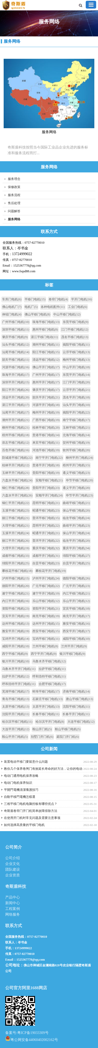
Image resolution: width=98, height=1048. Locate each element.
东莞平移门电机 (75, 322)
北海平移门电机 (76, 435)
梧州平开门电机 (76, 465)
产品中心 (12, 897)
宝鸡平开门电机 (15, 639)
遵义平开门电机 (76, 488)
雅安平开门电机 (15, 631)
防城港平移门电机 (17, 458)
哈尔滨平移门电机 (17, 721)
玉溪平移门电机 (15, 510)
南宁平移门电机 (76, 420)
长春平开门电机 (76, 714)
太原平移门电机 (15, 706)
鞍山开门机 (42, 729)
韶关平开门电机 (46, 397)
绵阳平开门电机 (15, 563)
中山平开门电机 (76, 367)
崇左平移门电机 (15, 442)
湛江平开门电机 (15, 405)
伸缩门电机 (11, 314)
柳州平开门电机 (79, 458)
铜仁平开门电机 (15, 503)
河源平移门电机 (15, 367)
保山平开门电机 (76, 533)
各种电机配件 (53, 307)
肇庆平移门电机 (15, 337)
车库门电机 (11, 299)
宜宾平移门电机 (76, 608)
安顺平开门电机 (49, 495)
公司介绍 (12, 858)
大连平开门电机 (15, 729)
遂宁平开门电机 (46, 593)
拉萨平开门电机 (15, 676)
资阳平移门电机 (15, 608)
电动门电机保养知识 (18, 783)
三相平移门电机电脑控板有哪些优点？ (30, 804)
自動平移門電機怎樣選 (19, 797)
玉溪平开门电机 (15, 533)
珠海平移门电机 (46, 322)
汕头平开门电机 (76, 405)
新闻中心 (12, 903)
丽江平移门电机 (15, 518)
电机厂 (31, 307)
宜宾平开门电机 (15, 616)
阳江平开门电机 (15, 390)
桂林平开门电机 (15, 465)
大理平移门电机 (15, 525)
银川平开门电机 (15, 661)
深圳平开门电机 (15, 382)
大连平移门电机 (81, 721)
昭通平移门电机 (46, 510)
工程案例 (12, 909)
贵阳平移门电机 (46, 473)
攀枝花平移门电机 (17, 571)
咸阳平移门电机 (76, 639)
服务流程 (14, 195)
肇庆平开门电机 (46, 390)
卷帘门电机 (58, 299)
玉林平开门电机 (15, 473)
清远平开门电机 (15, 397)
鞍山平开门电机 (15, 737)
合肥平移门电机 (52, 684)
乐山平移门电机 (46, 601)
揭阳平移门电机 (76, 344)
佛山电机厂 (11, 307)
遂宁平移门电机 (15, 593)
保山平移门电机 (76, 510)
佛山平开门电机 (46, 367)
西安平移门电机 (46, 631)
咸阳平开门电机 (15, 646)
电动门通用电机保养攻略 (21, 776)
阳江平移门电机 (46, 352)
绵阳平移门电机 (76, 556)
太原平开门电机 (46, 706)
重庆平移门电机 (46, 548)
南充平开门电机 (76, 616)
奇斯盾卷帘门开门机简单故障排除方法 (30, 811)
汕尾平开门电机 (15, 412)
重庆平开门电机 (76, 548)
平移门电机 (35, 299)
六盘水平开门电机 (17, 495)
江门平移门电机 (74, 329)
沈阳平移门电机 (76, 706)
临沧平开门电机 (76, 540)
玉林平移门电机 (76, 427)
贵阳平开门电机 (46, 488)
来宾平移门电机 (46, 442)
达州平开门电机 (46, 623)
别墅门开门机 (42, 737)
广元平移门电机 (46, 586)
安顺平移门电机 (49, 480)
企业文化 (12, 864)
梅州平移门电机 (76, 359)
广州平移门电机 (15, 322)
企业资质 (12, 875)
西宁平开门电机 (43, 654)
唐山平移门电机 (79, 699)
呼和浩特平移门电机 (49, 676)
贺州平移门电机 (76, 442)
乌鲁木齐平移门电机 (49, 661)
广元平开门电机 (76, 586)
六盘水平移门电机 (17, 480)
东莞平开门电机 (76, 375)
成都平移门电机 (15, 556)
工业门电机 (77, 307)
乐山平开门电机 (76, 601)
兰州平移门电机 (45, 646)
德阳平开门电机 (15, 586)
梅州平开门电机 (46, 412)
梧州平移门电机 (15, 435)
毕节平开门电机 (79, 495)
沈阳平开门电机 (15, 714)
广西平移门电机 (46, 420)
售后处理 (14, 203)
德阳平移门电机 (76, 578)
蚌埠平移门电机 (46, 691)
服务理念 (14, 179)
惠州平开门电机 (46, 382)
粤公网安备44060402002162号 (31, 1038)
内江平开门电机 (15, 601)
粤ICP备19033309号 (33, 1033)
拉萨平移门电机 (52, 669)
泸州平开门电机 (46, 578)
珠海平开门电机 (15, 375)
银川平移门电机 (72, 654)
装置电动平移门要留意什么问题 (26, 762)
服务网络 (12, 41)
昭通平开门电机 (46, 533)
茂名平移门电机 (74, 337)
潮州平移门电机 (46, 344)
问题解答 (14, 211)
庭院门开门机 (67, 737)
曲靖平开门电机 (76, 525)
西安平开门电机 (76, 631)
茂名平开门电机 (76, 397)
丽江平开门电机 (15, 540)
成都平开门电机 (46, 556)
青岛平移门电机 (15, 699)
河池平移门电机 (46, 450)
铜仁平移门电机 (15, 488)
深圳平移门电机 (15, 329)
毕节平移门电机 (79, 480)
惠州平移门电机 (45, 329)
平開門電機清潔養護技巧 (21, 790)
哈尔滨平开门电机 (50, 721)
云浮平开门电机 (76, 390)
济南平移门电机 (76, 691)
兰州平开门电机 (74, 646)
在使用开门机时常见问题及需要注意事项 (32, 818)
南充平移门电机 (46, 616)
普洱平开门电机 (46, 540)
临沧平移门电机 (76, 518)
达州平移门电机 (15, 623)
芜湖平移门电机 (15, 691)
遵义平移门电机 (76, 473)
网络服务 (12, 914)
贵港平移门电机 (46, 435)
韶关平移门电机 (15, 359)
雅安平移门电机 (76, 623)
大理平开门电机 (15, 548)
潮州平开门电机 (15, 420)
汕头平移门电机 (15, 344)
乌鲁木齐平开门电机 (19, 669)
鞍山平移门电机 (67, 729)
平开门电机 (81, 299)
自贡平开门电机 (76, 563)
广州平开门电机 (46, 375)
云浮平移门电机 (76, 352)
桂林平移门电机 (46, 427)
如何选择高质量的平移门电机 (24, 825)
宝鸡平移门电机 (46, 639)
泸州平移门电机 (15, 578)
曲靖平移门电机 (76, 503)
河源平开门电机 (46, 405)
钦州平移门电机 (76, 450)
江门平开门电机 (76, 382)
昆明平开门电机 (46, 525)
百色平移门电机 (15, 450)
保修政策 (14, 187)
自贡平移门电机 (46, 563)
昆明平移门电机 (46, 503)
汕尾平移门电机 (15, 352)
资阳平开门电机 (46, 608)
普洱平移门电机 (46, 518)
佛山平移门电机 (37, 314)
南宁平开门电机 (49, 458)
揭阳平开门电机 (76, 412)
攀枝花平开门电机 (51, 571)
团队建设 (12, 869)
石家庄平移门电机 (47, 699)
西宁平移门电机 (15, 654)
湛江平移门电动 (44, 337)
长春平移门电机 (46, 714)
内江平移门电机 (76, 593)
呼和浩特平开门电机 (19, 684)
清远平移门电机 (46, 359)
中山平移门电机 (66, 314)
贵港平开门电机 (46, 465)
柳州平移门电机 (15, 427)
